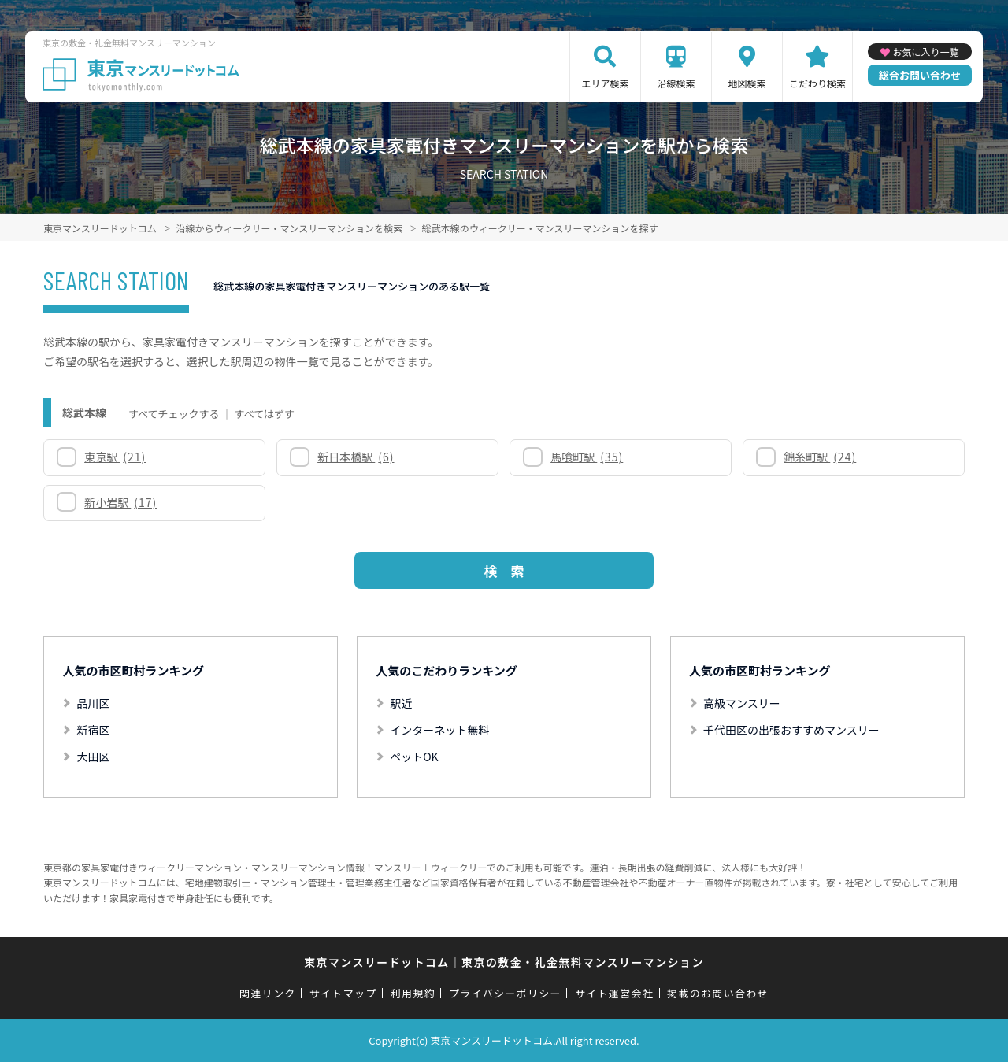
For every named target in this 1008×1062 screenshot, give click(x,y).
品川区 (92, 703)
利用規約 (413, 993)
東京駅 (115, 456)
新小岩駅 (120, 502)
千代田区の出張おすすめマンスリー (791, 730)
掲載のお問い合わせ (718, 993)
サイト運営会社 (614, 993)
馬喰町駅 (586, 456)
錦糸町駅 (820, 456)
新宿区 (92, 730)
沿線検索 (676, 83)
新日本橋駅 (355, 456)
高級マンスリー (741, 703)
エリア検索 (604, 83)
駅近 (401, 703)
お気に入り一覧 (925, 51)
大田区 (92, 756)
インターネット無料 (439, 730)
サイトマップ (343, 993)
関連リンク (267, 993)
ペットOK (414, 756)
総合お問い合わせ (920, 75)
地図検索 (746, 83)
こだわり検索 (817, 83)
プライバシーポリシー (505, 993)
